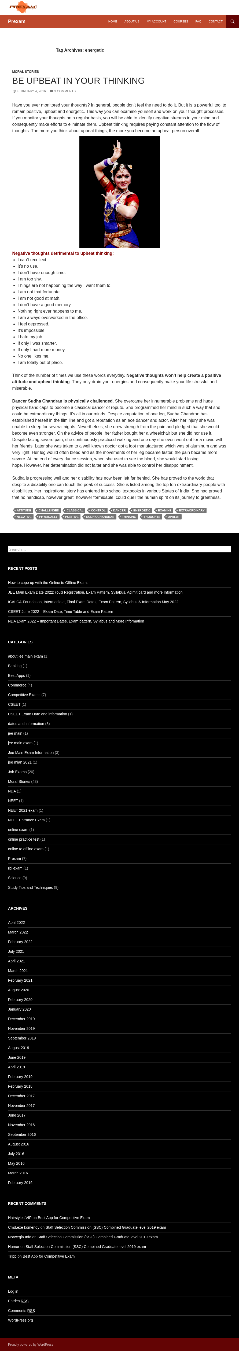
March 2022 (18, 932)
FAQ (198, 21)
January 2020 (19, 1009)
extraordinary (192, 510)
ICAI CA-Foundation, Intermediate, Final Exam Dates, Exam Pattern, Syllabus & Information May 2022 (93, 602)
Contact (216, 21)
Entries (18, 1301)
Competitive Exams (24, 695)
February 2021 (20, 980)
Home (112, 21)
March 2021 (18, 971)
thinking (129, 516)
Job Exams (17, 772)
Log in (13, 1291)
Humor (13, 1246)
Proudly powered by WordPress (30, 1344)
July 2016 (16, 1154)
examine (164, 510)
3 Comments (65, 91)
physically (48, 516)
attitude (24, 510)
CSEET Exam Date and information (37, 714)
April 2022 (16, 922)
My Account (156, 21)
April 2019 (16, 1067)
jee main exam (20, 743)
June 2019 (16, 1057)
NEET (13, 801)
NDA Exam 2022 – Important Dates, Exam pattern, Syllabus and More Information (76, 621)
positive (72, 516)
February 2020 (20, 999)
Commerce (17, 685)
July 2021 (16, 951)
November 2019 (21, 1028)
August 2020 (18, 990)
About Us (131, 21)
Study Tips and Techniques (30, 887)
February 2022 (20, 942)
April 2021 (16, 961)
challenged (49, 510)
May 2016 (16, 1163)
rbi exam (15, 868)
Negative (24, 516)
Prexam (16, 21)
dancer (119, 510)
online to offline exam (25, 849)
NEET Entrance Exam (26, 820)
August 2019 (18, 1048)
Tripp (12, 1256)
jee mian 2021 (20, 762)
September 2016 (22, 1134)
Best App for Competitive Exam (64, 1218)
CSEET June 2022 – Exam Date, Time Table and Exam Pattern (60, 611)
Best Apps (16, 675)
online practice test (23, 839)
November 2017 (21, 1105)
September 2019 (22, 1038)
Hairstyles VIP (20, 1218)
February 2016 (20, 1183)
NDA (12, 791)
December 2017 (21, 1096)
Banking (15, 666)
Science (14, 878)
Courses (181, 21)
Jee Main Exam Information (31, 752)
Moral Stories (25, 72)
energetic (141, 510)
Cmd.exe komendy (23, 1227)
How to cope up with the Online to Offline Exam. (48, 582)
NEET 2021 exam (23, 810)
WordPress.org (20, 1320)
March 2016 (18, 1173)
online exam (18, 830)
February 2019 (20, 1077)
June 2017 (16, 1115)
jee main (15, 733)
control (98, 510)
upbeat (174, 516)
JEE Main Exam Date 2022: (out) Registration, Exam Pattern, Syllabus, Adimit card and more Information (95, 592)
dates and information (26, 724)
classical (75, 510)
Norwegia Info (19, 1237)
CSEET (14, 704)
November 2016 (21, 1125)
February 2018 (20, 1086)
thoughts (152, 516)
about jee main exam (25, 656)
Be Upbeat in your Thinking (78, 81)
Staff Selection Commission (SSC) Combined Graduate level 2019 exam (106, 1227)
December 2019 (21, 1019)
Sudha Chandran (100, 516)
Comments (21, 1310)
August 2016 (18, 1144)
